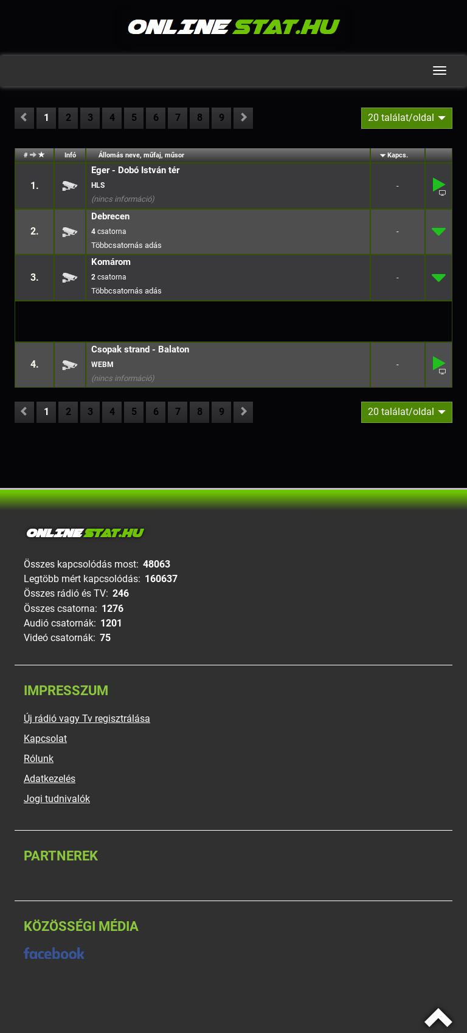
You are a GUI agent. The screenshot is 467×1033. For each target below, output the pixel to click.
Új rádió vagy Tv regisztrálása (87, 718)
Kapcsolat (45, 738)
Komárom (111, 261)
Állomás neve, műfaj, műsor (141, 155)
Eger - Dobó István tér (135, 170)
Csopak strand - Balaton (140, 349)
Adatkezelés (49, 778)
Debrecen (110, 216)
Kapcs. (397, 155)
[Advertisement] (124, 320)
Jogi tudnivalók (57, 799)
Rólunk (39, 758)
